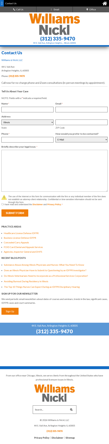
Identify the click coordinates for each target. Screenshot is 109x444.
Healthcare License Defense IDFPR (21, 233)
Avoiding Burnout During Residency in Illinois (26, 281)
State (4, 127)
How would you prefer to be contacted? (77, 133)
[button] (2, 3)
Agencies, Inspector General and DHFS (23, 251)
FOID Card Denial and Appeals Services (23, 247)
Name (5, 104)
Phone (5, 134)
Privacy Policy (54, 204)
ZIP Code (60, 127)
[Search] (71, 410)
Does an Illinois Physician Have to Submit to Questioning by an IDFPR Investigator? (45, 270)
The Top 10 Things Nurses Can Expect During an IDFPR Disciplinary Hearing (42, 286)
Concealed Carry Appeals (16, 242)
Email (59, 104)
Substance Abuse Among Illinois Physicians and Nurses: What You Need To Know (44, 264)
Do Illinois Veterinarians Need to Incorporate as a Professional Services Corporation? (46, 275)
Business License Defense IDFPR (20, 237)
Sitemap (70, 437)
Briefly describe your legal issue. (19, 147)
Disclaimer (37, 204)
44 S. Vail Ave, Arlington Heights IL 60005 (54, 325)
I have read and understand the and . (33, 204)
